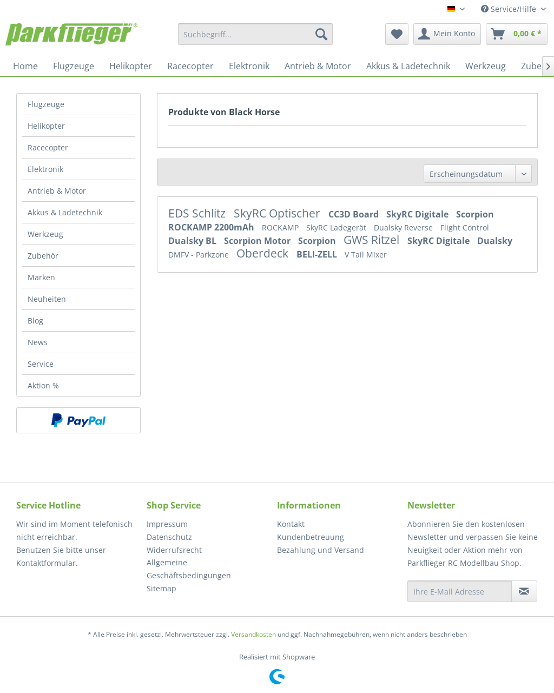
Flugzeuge (46, 104)
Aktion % (43, 385)
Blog (35, 320)
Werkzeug (45, 234)
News (38, 342)
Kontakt (291, 524)
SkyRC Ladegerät (337, 227)
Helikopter (46, 126)
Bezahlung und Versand (320, 550)
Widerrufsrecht (174, 550)
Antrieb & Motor (57, 191)
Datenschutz (169, 537)
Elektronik (45, 169)
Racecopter (48, 147)
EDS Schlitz (198, 213)
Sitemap (161, 588)
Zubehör (43, 255)
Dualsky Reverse (404, 227)
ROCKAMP (281, 227)
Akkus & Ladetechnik (65, 212)
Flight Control (464, 227)
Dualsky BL (193, 241)
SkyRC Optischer (278, 213)
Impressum (167, 524)
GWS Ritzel (373, 239)
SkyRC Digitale (418, 214)
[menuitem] (255, 34)
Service (41, 364)
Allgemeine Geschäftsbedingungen (189, 568)
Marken (41, 277)
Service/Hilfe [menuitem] (509, 9)
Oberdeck (263, 253)
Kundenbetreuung (310, 537)
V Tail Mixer (366, 254)
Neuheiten (47, 299)
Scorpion (475, 214)
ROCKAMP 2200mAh (212, 227)
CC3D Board (354, 214)
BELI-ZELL (317, 254)
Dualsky (494, 241)
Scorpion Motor (258, 241)
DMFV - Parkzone (199, 254)
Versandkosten (253, 634)
